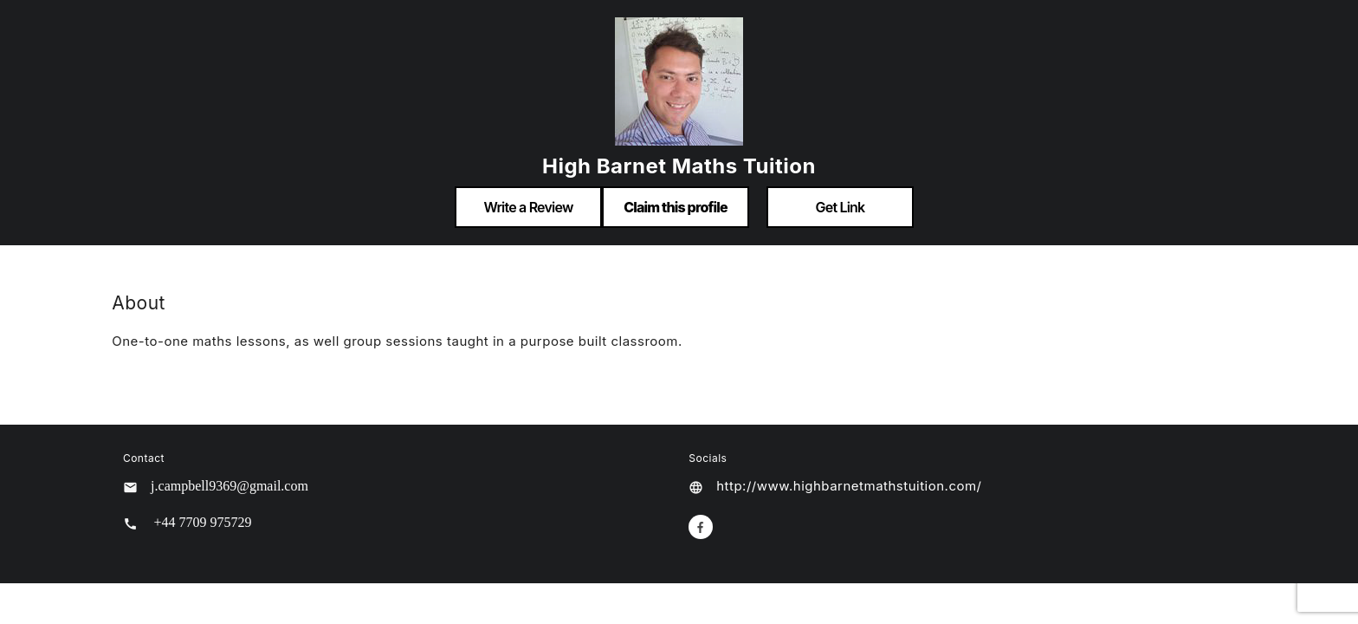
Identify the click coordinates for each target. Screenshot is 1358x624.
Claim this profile (676, 207)
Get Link (840, 207)
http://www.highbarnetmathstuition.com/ (848, 486)
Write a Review (527, 207)
